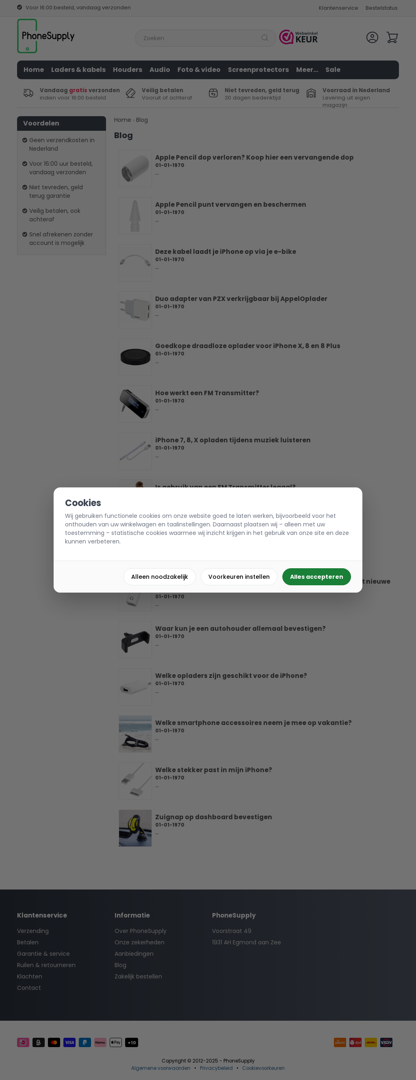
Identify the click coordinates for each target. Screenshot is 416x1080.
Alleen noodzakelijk (159, 577)
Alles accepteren (316, 577)
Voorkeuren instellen (239, 577)
